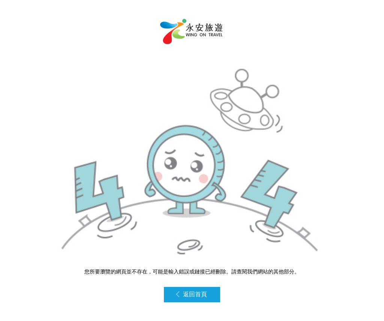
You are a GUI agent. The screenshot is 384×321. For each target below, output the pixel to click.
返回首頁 (191, 294)
